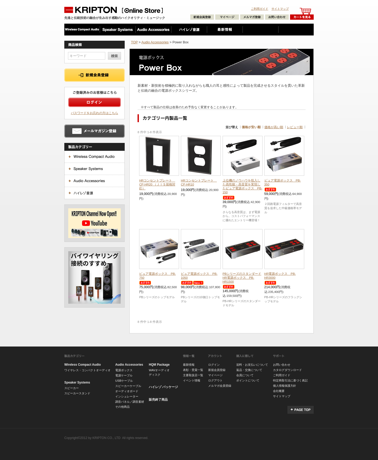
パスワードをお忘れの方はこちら (94, 113)
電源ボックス (124, 370)
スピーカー (71, 388)
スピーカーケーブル (128, 385)
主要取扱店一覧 (193, 375)
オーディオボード (126, 391)
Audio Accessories (155, 42)
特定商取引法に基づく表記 (290, 380)
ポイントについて (247, 380)
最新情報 (189, 364)
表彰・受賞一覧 (193, 369)
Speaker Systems (77, 382)
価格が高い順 (273, 127)
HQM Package (159, 364)
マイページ (215, 375)
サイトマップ (280, 8)
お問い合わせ (281, 364)
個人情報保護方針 (284, 385)
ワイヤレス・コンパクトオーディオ (87, 370)
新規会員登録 (216, 369)
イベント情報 (191, 380)
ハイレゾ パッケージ (163, 387)
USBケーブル (124, 380)
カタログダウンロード (287, 369)
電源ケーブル (124, 375)
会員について (245, 375)
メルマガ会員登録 (219, 385)
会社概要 (279, 390)
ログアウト (215, 380)
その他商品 (122, 406)
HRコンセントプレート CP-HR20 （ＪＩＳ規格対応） (157, 184)
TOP (134, 42)
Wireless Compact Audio (82, 364)
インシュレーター (126, 396)
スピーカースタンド (77, 393)
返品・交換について (249, 369)
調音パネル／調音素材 (129, 401)
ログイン (214, 364)
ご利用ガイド (259, 8)
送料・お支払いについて (252, 364)
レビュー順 (295, 127)
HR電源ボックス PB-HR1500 (242, 277)
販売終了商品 (158, 399)
